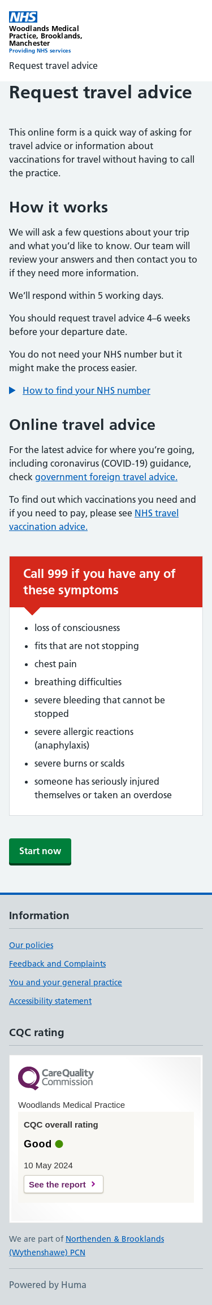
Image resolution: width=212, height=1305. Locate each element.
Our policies (31, 945)
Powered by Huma (47, 1284)
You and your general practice (65, 982)
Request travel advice (53, 65)
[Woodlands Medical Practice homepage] (57, 32)
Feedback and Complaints (57, 964)
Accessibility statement (50, 1001)
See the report (57, 1184)
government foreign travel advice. (106, 476)
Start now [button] (40, 850)
